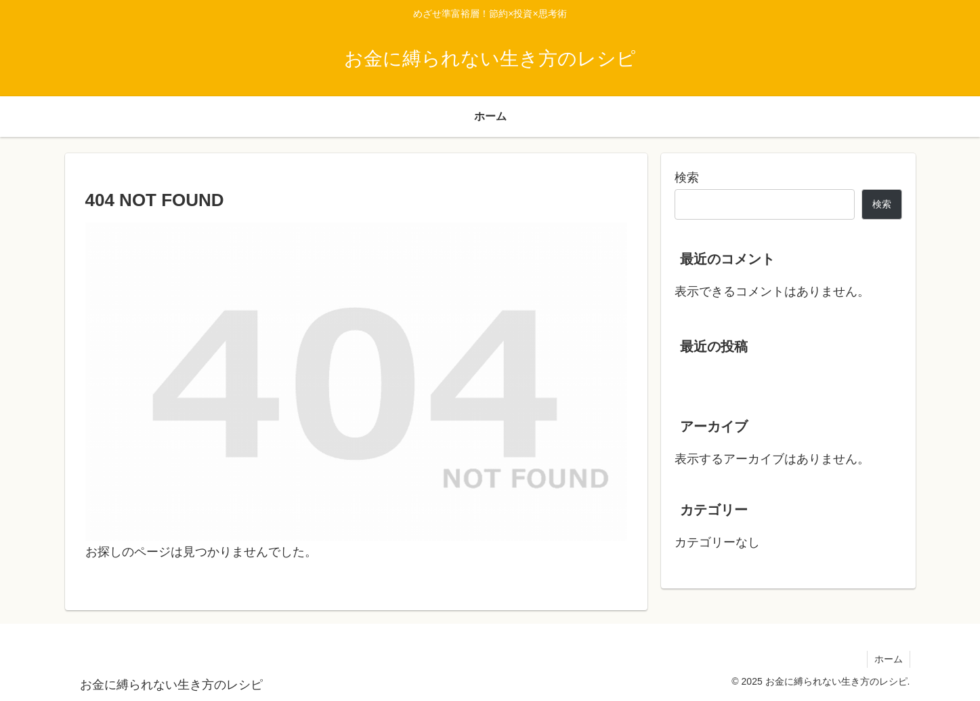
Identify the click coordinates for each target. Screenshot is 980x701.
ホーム (888, 659)
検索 (687, 177)
